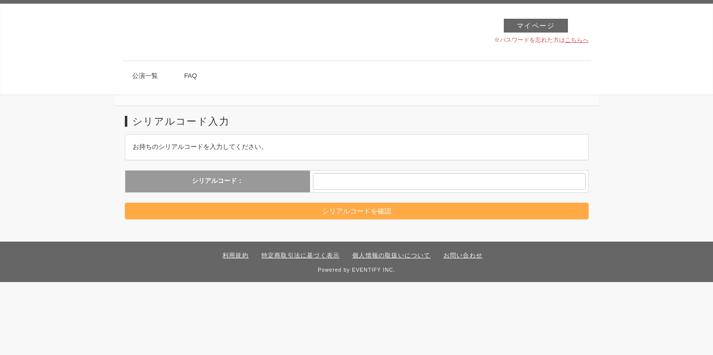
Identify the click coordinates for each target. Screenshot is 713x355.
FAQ (190, 75)
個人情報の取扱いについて (391, 255)
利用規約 (236, 255)
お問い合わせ (463, 255)
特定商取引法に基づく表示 (300, 255)
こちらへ (577, 39)
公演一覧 (145, 75)
